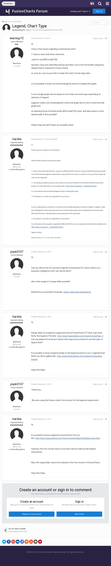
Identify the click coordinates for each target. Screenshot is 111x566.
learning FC (20, 30)
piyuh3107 (16, 251)
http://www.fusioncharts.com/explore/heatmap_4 (80, 336)
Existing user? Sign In (80, 11)
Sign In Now (79, 514)
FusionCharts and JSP (52, 30)
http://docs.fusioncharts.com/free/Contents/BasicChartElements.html (67, 438)
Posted (40, 38)
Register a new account (31, 514)
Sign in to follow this (12, 21)
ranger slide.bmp (70, 292)
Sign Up (99, 11)
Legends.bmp (84, 292)
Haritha (16, 139)
